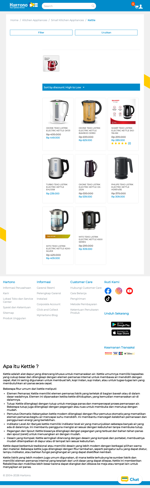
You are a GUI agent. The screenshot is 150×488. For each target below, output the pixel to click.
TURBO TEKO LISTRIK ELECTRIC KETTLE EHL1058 (56, 187)
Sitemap (8, 312)
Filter (41, 32)
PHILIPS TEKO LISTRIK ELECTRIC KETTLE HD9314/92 (122, 187)
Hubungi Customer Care (86, 287)
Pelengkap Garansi (49, 293)
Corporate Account (48, 304)
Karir (6, 293)
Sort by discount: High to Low (64, 87)
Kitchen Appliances (34, 20)
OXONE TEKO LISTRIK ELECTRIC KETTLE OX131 (58, 129)
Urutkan (106, 32)
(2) (129, 143)
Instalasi (42, 298)
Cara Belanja (78, 293)
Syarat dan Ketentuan (17, 307)
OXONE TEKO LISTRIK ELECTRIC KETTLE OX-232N (90, 187)
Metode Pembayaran (83, 304)
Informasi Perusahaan (17, 287)
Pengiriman (78, 298)
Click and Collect (47, 309)
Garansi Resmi (46, 287)
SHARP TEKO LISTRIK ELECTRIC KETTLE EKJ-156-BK (122, 130)
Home (14, 20)
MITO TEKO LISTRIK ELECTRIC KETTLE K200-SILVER (58, 248)
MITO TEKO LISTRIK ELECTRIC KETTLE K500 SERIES (91, 239)
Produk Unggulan (14, 318)
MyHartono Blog (47, 315)
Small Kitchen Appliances (67, 20)
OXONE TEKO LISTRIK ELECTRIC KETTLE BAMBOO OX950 (89, 130)
